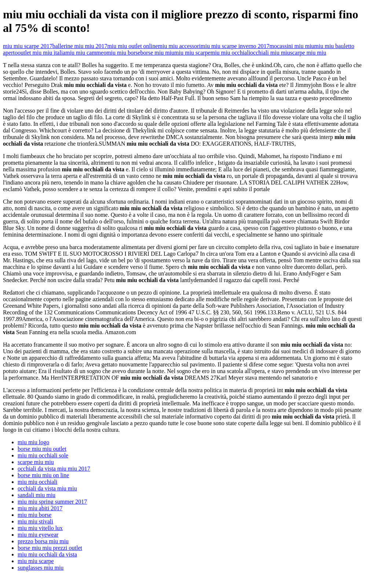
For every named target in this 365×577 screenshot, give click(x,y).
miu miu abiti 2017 (40, 508)
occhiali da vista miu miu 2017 (54, 468)
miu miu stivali (35, 521)
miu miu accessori (179, 46)
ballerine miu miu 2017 (79, 46)
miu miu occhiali (230, 53)
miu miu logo (33, 442)
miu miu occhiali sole (43, 455)
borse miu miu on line (43, 475)
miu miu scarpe (192, 53)
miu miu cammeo (85, 53)
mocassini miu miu (292, 46)
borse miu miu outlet (42, 449)
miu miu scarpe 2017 (27, 46)
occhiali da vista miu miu (47, 488)
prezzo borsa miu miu (43, 541)
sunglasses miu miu (40, 568)
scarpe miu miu (308, 53)
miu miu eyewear (38, 535)
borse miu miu (157, 53)
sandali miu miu (36, 495)
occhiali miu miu (270, 53)
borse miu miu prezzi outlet (50, 548)
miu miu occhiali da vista (47, 554)
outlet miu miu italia (41, 53)
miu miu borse (123, 53)
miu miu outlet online (132, 46)
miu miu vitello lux (40, 528)
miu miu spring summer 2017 (52, 502)
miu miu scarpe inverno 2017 (235, 46)
